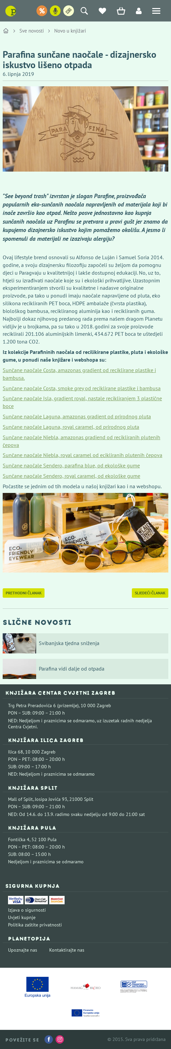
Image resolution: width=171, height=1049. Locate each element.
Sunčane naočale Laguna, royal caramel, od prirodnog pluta (71, 426)
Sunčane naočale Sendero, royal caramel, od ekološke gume (71, 475)
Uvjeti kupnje (21, 917)
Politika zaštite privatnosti (35, 925)
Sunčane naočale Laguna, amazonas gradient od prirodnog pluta (77, 416)
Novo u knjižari (70, 31)
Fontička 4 (18, 839)
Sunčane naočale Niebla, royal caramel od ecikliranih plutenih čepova (82, 455)
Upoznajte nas (22, 950)
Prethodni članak (23, 592)
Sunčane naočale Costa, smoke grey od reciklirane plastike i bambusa (82, 388)
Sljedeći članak (150, 592)
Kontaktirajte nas (66, 950)
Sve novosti (31, 31)
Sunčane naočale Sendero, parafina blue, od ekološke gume (71, 465)
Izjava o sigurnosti (27, 910)
